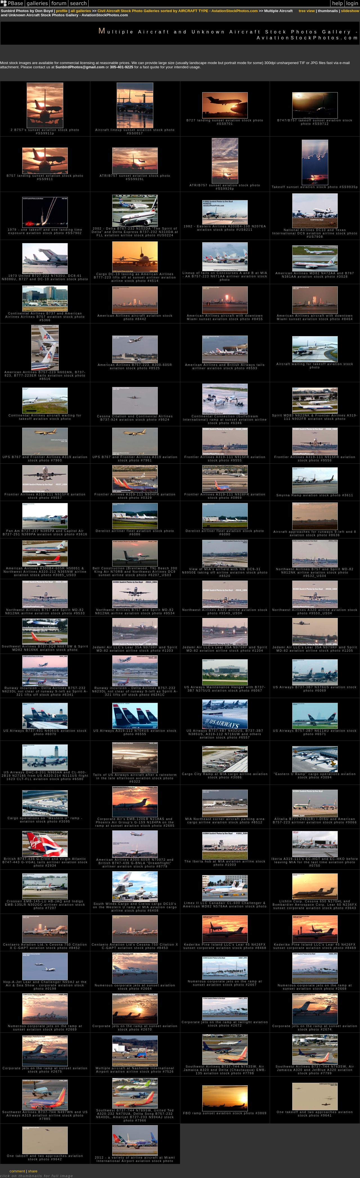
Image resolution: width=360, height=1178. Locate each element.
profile (62, 11)
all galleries (81, 11)
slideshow (350, 11)
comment (17, 1171)
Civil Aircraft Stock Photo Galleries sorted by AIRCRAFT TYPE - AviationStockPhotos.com (178, 11)
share (32, 1171)
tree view (307, 11)
